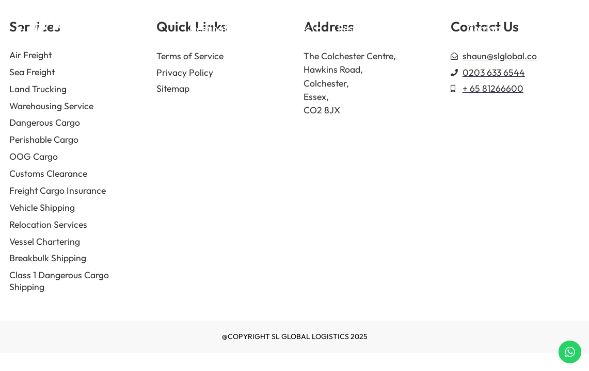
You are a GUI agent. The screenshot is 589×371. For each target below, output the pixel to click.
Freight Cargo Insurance (57, 190)
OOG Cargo (33, 156)
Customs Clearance (48, 173)
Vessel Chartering (44, 241)
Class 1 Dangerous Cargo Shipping (59, 281)
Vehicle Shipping (42, 207)
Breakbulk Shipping (47, 258)
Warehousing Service (51, 106)
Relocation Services (48, 224)
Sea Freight (32, 72)
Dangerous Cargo (44, 122)
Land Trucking (38, 89)
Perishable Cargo (43, 139)
